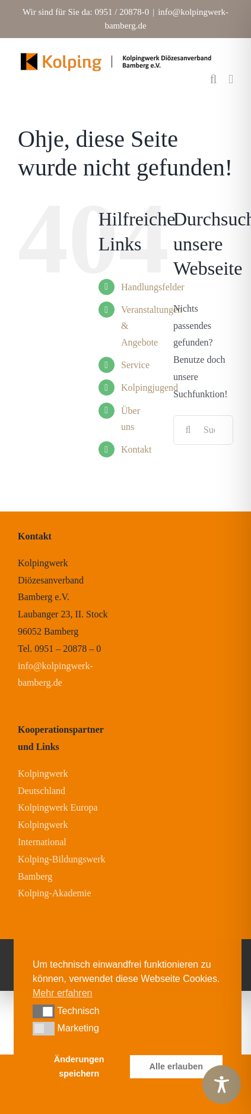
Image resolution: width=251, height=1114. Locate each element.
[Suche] (188, 430)
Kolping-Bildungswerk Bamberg (62, 867)
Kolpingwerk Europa (58, 807)
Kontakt (136, 449)
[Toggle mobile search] (213, 79)
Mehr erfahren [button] (63, 993)
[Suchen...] (203, 430)
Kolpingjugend (149, 387)
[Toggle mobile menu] (230, 79)
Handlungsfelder (153, 287)
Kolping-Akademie (54, 893)
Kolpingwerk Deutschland (43, 782)
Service (135, 365)
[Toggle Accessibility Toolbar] (221, 1084)
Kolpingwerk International (43, 833)
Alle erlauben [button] (176, 1066)
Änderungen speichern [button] (79, 1066)
